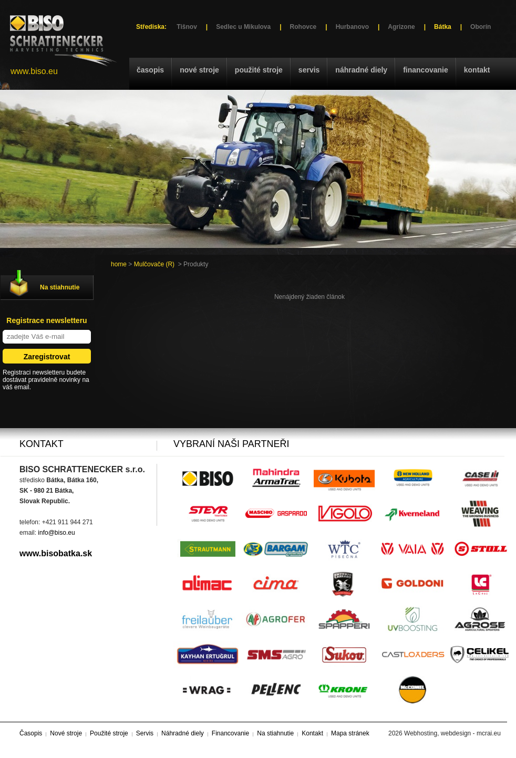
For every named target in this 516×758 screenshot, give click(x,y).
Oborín (480, 26)
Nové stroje (199, 70)
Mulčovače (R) (154, 264)
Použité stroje (259, 70)
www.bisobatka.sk (55, 553)
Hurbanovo (352, 26)
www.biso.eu (34, 71)
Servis (308, 70)
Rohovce (303, 26)
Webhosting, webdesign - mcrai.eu (452, 733)
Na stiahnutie (59, 287)
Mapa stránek (350, 733)
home (119, 264)
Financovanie (425, 70)
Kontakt (477, 70)
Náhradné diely (361, 70)
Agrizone (401, 26)
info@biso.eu (56, 532)
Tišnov (187, 26)
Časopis (150, 70)
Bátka (442, 26)
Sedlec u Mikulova (243, 26)
